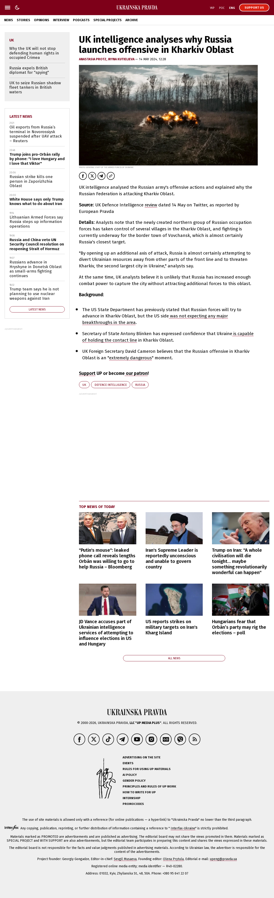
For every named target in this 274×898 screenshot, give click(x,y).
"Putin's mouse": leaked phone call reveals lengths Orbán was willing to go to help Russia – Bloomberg (107, 558)
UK (84, 385)
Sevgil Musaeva (125, 859)
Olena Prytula (173, 859)
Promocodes (133, 804)
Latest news (21, 116)
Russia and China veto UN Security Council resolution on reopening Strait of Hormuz (37, 244)
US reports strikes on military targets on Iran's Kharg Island (172, 627)
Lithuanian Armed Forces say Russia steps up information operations (36, 222)
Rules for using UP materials (147, 769)
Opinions (41, 20)
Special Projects (107, 20)
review (151, 205)
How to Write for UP (139, 792)
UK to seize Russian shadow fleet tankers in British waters (35, 87)
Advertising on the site (141, 757)
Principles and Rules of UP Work (149, 786)
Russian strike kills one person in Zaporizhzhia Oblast (31, 181)
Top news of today (97, 506)
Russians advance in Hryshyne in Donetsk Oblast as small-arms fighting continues (36, 269)
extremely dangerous (130, 357)
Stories (23, 20)
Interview (61, 20)
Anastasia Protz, (93, 59)
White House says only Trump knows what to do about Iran (37, 201)
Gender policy (134, 780)
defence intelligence (111, 385)
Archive (131, 20)
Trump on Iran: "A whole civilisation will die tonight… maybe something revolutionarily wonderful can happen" (239, 561)
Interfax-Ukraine (183, 828)
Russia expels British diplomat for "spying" (29, 70)
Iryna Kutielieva (121, 59)
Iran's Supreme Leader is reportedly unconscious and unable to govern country (172, 558)
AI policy (130, 775)
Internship (131, 798)
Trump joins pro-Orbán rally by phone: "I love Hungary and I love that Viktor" (37, 159)
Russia (140, 385)
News (8, 20)
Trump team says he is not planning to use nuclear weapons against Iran (34, 294)
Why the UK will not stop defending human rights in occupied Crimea (34, 53)
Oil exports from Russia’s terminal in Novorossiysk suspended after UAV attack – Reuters (36, 134)
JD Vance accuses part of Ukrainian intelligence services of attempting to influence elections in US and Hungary (106, 633)
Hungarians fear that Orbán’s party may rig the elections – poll (239, 627)
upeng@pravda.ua (223, 859)
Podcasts (81, 20)
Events (128, 763)
